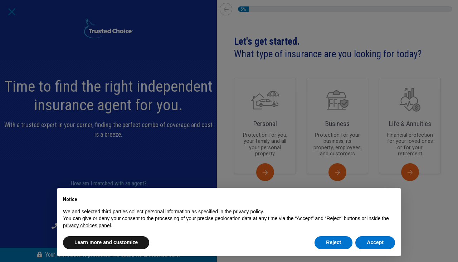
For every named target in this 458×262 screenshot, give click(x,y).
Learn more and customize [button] (106, 242)
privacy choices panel (87, 225)
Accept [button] (375, 242)
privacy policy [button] (248, 211)
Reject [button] (333, 242)
